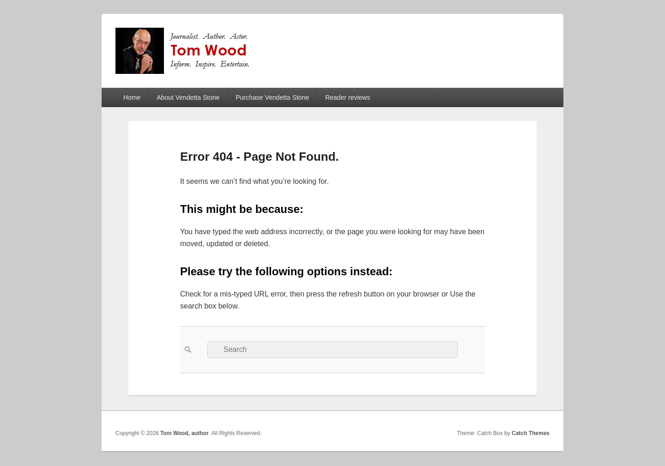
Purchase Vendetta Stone (272, 97)
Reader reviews (347, 97)
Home (131, 97)
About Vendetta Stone (188, 97)
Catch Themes (531, 433)
